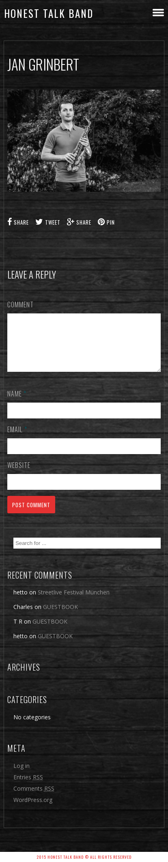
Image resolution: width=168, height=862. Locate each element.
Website (18, 475)
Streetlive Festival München (74, 602)
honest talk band (48, 13)
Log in (21, 775)
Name (16, 403)
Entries (28, 787)
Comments (33, 798)
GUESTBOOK (60, 616)
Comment (20, 304)
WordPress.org (32, 809)
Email (17, 439)
